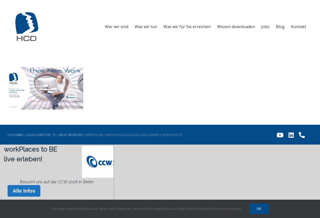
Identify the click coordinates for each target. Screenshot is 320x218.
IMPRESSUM (93, 135)
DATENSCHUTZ (172, 135)
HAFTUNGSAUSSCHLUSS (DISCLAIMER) (132, 135)
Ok (259, 208)
